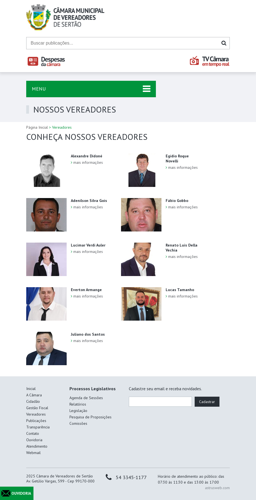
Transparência (38, 427)
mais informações (88, 162)
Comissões (78, 423)
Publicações (36, 420)
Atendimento (36, 446)
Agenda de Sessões (86, 397)
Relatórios (77, 404)
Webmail (33, 452)
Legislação (78, 410)
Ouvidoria (34, 439)
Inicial (31, 388)
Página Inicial (37, 127)
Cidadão (33, 401)
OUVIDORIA (21, 493)
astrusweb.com (217, 487)
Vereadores (36, 414)
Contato (32, 433)
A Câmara (34, 394)
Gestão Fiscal (37, 407)
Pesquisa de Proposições (90, 416)
